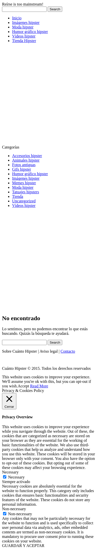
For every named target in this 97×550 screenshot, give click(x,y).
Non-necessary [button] (14, 509)
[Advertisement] (48, 95)
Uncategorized (24, 201)
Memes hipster (24, 183)
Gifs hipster (21, 169)
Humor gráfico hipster (30, 31)
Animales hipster (26, 160)
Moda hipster (23, 27)
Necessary (16, 477)
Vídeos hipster (24, 36)
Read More (39, 386)
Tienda (17, 196)
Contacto (67, 351)
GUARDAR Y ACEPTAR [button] (23, 545)
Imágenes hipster (26, 22)
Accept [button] (23, 386)
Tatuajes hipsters (25, 192)
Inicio (16, 18)
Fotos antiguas (24, 165)
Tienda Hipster (24, 41)
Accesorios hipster (27, 156)
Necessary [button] (10, 472)
